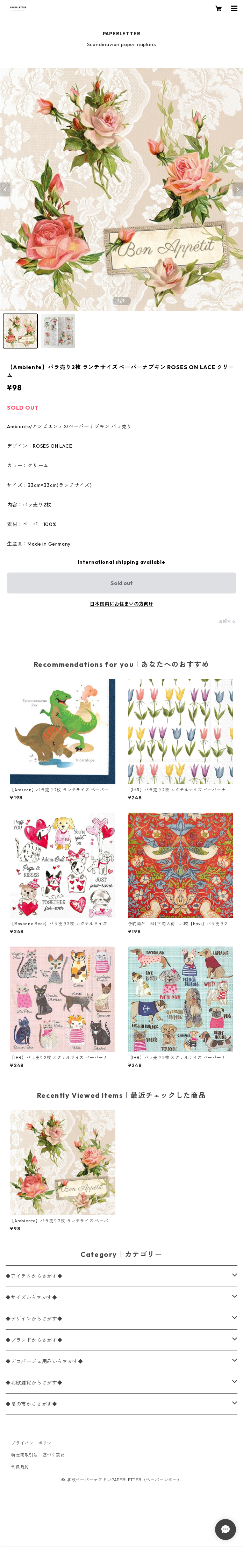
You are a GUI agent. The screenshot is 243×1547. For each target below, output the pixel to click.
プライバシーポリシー (33, 1443)
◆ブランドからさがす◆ (34, 1340)
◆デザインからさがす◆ (34, 1319)
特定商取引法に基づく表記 (38, 1455)
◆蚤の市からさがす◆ (31, 1404)
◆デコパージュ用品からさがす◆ (44, 1361)
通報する (227, 621)
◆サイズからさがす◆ (31, 1297)
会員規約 (20, 1466)
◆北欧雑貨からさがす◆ (34, 1383)
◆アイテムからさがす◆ (34, 1276)
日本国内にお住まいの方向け (121, 604)
